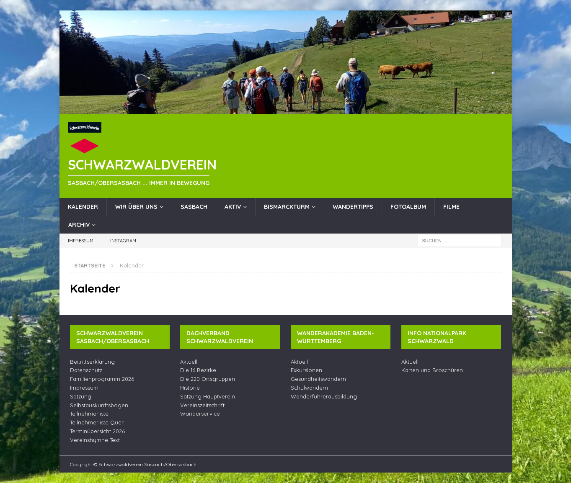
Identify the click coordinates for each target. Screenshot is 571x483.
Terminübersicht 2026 (97, 431)
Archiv (79, 225)
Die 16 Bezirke (198, 370)
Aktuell (188, 361)
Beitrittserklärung (92, 361)
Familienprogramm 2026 (102, 378)
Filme (451, 207)
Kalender (83, 207)
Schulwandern (309, 387)
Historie (190, 387)
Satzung (80, 396)
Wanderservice (200, 413)
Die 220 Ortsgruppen (207, 378)
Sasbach (194, 207)
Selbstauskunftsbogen (99, 405)
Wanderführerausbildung (324, 396)
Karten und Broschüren (432, 370)
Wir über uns (136, 207)
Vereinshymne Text (95, 440)
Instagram (123, 241)
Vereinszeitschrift (202, 405)
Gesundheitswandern (318, 378)
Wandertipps (353, 207)
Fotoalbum (408, 207)
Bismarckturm (287, 207)
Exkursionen (306, 370)
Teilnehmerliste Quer (97, 422)
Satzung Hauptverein (207, 396)
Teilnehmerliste (89, 413)
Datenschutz (86, 370)
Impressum (80, 241)
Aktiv (233, 207)
